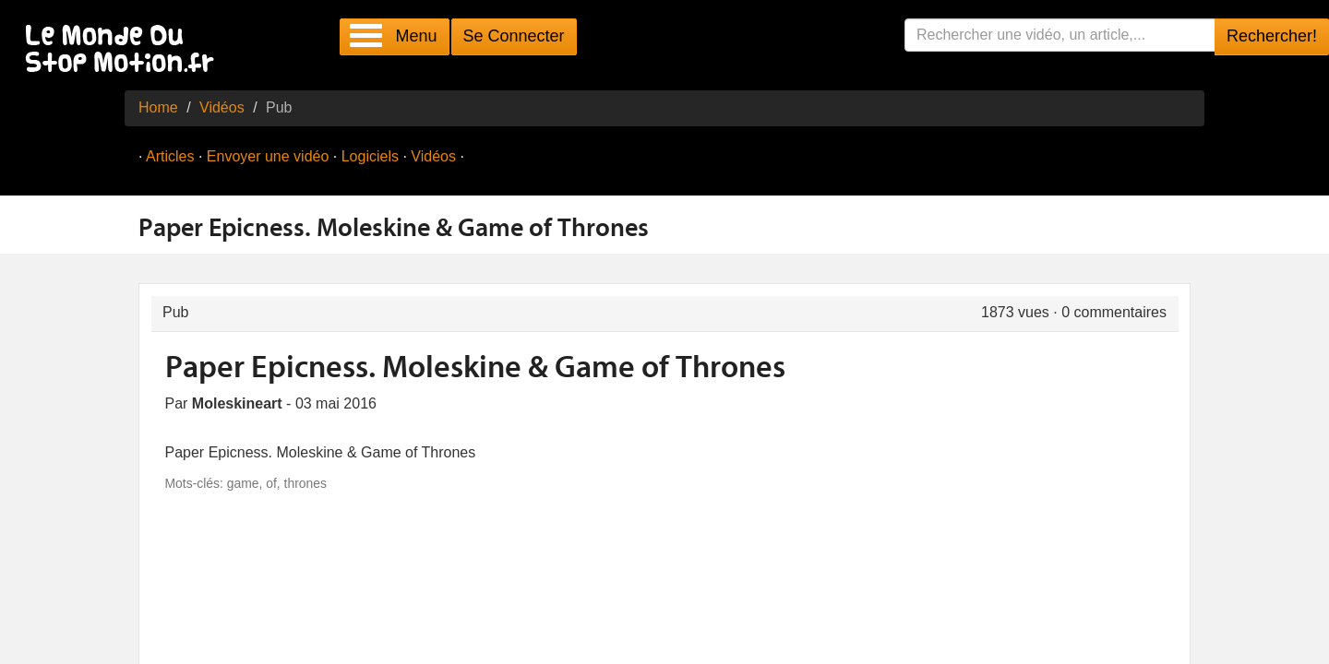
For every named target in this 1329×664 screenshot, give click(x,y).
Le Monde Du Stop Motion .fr (124, 50)
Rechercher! (1272, 36)
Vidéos (222, 107)
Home (158, 107)
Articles (170, 156)
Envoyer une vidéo (268, 156)
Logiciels (370, 156)
